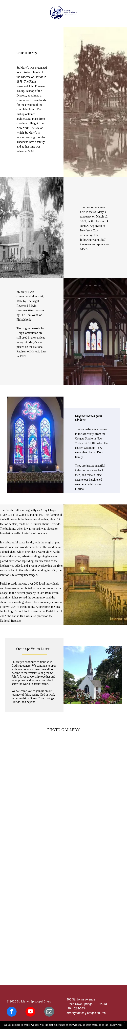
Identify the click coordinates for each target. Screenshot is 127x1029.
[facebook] (12, 1012)
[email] (49, 1012)
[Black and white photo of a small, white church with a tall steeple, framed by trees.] (36, 772)
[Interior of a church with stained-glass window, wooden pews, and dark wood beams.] (91, 827)
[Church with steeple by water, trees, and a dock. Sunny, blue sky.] (36, 882)
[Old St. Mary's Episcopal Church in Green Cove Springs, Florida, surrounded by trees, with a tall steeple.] (36, 827)
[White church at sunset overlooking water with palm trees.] (91, 938)
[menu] (7, 12)
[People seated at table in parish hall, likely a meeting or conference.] (36, 938)
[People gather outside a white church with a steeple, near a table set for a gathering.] (91, 882)
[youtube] (30, 1012)
